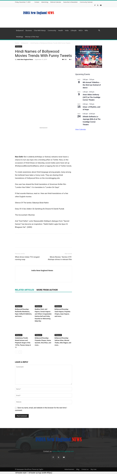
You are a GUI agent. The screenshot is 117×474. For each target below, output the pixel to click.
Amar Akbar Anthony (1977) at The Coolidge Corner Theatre (91, 97)
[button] (99, 30)
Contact (37, 2)
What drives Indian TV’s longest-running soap (27, 258)
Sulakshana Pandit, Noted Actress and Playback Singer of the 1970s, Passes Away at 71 (23, 342)
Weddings (19, 37)
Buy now (93, 469)
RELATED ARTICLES (24, 290)
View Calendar (80, 129)
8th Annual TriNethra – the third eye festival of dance (92, 85)
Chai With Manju (40, 30)
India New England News (25, 59)
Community (52, 30)
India (67, 30)
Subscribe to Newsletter (70, 2)
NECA (81, 30)
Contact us (84, 469)
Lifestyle (74, 30)
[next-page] (20, 352)
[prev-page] (16, 352)
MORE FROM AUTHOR (47, 290)
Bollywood (20, 30)
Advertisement (69, 469)
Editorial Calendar (55, 2)
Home (17, 43)
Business (29, 30)
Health (60, 30)
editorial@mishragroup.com (63, 451)
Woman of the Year (32, 37)
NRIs (86, 30)
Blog (77, 469)
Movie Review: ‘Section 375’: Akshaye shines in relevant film (60, 258)
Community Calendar (86, 2)
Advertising (44, 2)
